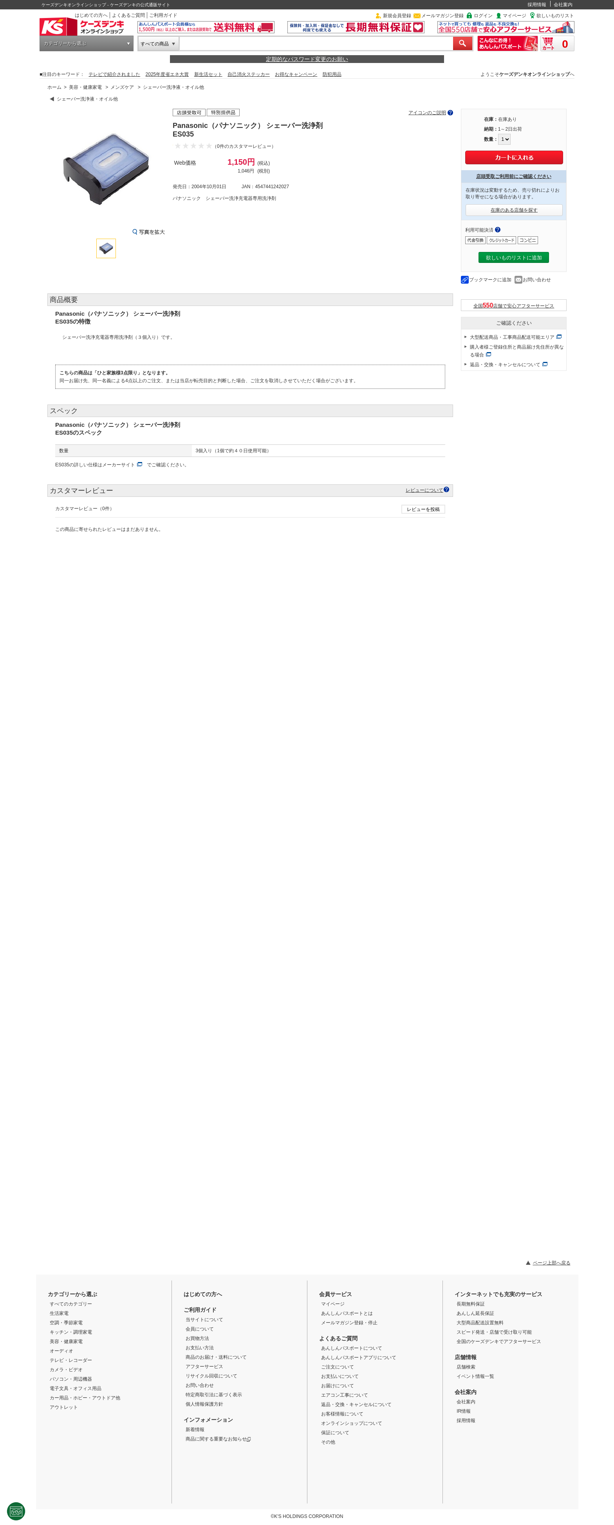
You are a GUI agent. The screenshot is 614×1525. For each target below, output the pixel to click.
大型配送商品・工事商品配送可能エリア (512, 337)
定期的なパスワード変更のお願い (307, 59)
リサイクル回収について (211, 1376)
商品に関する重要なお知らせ (218, 1439)
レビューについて (424, 490)
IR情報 (464, 1411)
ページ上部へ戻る (552, 1263)
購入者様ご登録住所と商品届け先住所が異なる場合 (517, 351)
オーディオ (61, 1351)
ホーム (54, 87)
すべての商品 (155, 44)
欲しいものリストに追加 (514, 258)
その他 (328, 1442)
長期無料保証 (471, 1304)
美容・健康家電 (85, 87)
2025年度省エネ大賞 (167, 74)
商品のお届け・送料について (216, 1357)
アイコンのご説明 (427, 112)
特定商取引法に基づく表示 (214, 1394)
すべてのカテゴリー (71, 1304)
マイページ (514, 15)
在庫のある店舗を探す (514, 210)
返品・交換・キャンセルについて (505, 364)
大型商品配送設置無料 (480, 1322)
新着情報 (195, 1429)
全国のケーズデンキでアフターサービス (499, 1341)
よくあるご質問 (128, 15)
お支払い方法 (200, 1348)
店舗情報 (466, 1357)
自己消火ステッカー (249, 74)
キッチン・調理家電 (71, 1332)
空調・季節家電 (66, 1322)
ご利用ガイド (163, 15)
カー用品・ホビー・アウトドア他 (85, 1398)
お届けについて (337, 1385)
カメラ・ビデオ (66, 1369)
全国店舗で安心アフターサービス (513, 305)
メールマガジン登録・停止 (349, 1322)
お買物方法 (197, 1338)
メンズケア (122, 87)
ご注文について (337, 1367)
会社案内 (563, 4)
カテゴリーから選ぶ (65, 43)
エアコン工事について (344, 1395)
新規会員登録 (397, 15)
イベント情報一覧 (475, 1376)
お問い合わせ (537, 279)
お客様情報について (342, 1414)
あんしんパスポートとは (347, 1313)
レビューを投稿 (423, 509)
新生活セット (208, 74)
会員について (200, 1329)
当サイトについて (204, 1319)
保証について (335, 1432)
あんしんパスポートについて (351, 1348)
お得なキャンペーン (296, 74)
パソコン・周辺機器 (71, 1379)
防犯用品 (332, 74)
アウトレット (64, 1407)
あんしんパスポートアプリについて (358, 1357)
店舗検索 (466, 1367)
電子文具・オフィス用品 (75, 1388)
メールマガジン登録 (442, 15)
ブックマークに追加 (490, 279)
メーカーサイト (118, 465)
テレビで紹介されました (114, 74)
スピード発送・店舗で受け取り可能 (494, 1332)
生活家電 (59, 1313)
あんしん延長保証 (475, 1313)
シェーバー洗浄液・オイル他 (173, 87)
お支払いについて (340, 1376)
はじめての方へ (91, 15)
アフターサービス (204, 1366)
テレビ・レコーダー (71, 1360)
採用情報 (536, 4)
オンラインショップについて (351, 1423)
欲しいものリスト (555, 15)
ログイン (483, 15)
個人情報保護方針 (204, 1404)
